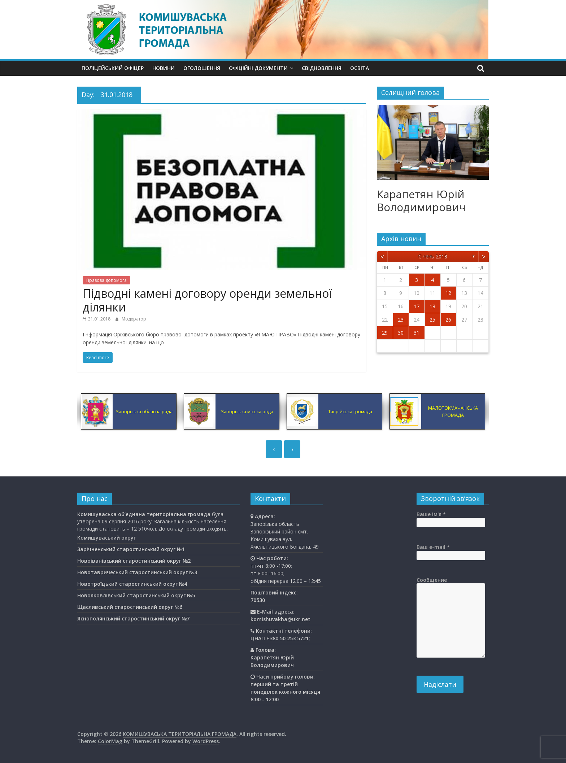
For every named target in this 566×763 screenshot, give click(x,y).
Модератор (134, 319)
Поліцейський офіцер (113, 68)
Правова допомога (106, 280)
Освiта (359, 68)
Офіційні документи (258, 68)
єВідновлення (321, 68)
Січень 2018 (432, 256)
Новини (163, 68)
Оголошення (201, 68)
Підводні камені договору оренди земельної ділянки (207, 300)
